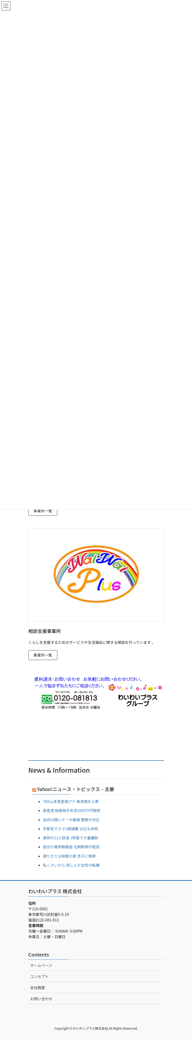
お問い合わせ (41, 998)
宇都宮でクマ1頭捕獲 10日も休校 (70, 828)
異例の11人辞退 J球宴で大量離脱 (70, 837)
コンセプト (39, 976)
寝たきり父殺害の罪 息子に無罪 (69, 856)
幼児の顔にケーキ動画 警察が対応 (71, 819)
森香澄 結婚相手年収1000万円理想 (71, 810)
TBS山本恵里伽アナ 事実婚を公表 (71, 801)
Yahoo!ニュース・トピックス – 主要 (75, 788)
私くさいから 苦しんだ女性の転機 (71, 865)
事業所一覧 (42, 510)
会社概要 (37, 987)
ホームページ (41, 965)
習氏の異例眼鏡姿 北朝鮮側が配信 (71, 846)
